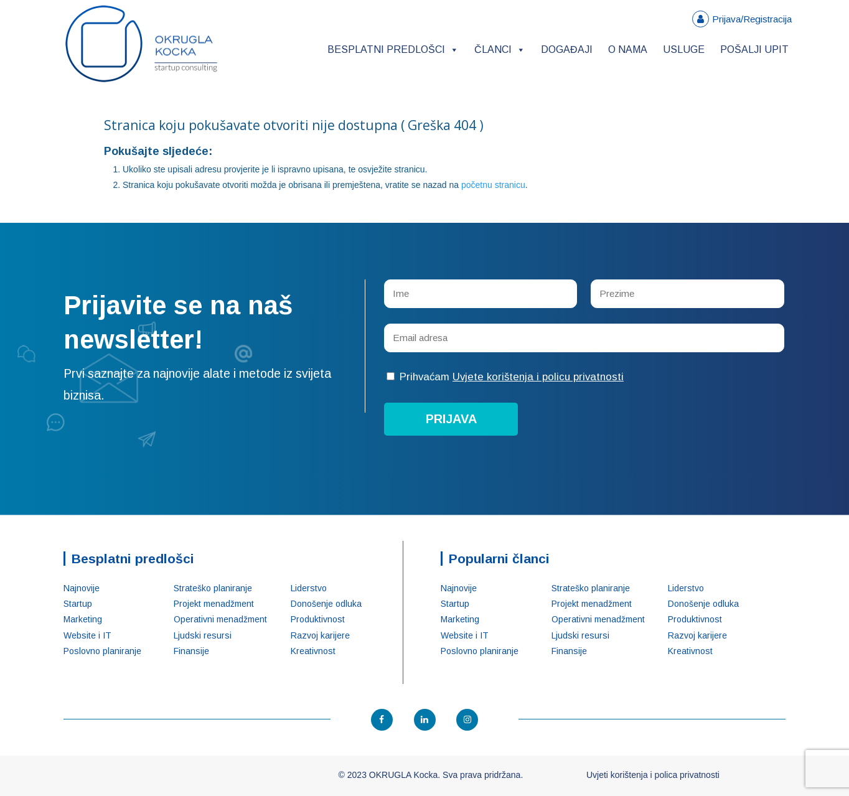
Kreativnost (313, 651)
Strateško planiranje (213, 588)
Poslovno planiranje (102, 651)
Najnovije (81, 588)
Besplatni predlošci (393, 49)
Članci (499, 49)
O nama (627, 49)
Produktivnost (318, 619)
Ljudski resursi (203, 635)
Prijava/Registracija (752, 19)
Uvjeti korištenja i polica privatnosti (653, 775)
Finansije (191, 651)
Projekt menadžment (214, 604)
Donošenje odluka (326, 604)
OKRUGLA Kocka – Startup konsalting (141, 44)
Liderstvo (309, 588)
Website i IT (87, 635)
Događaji (567, 49)
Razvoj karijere (320, 635)
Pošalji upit (754, 49)
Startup (77, 604)
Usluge (684, 49)
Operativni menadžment (220, 619)
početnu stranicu (493, 185)
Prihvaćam (505, 377)
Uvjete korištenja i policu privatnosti (538, 377)
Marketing (82, 619)
